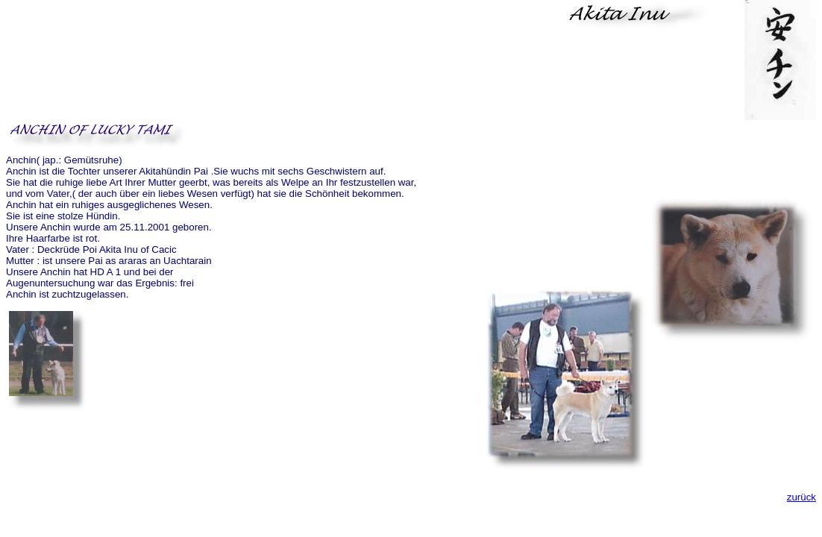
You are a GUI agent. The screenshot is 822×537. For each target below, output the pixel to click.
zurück (801, 497)
